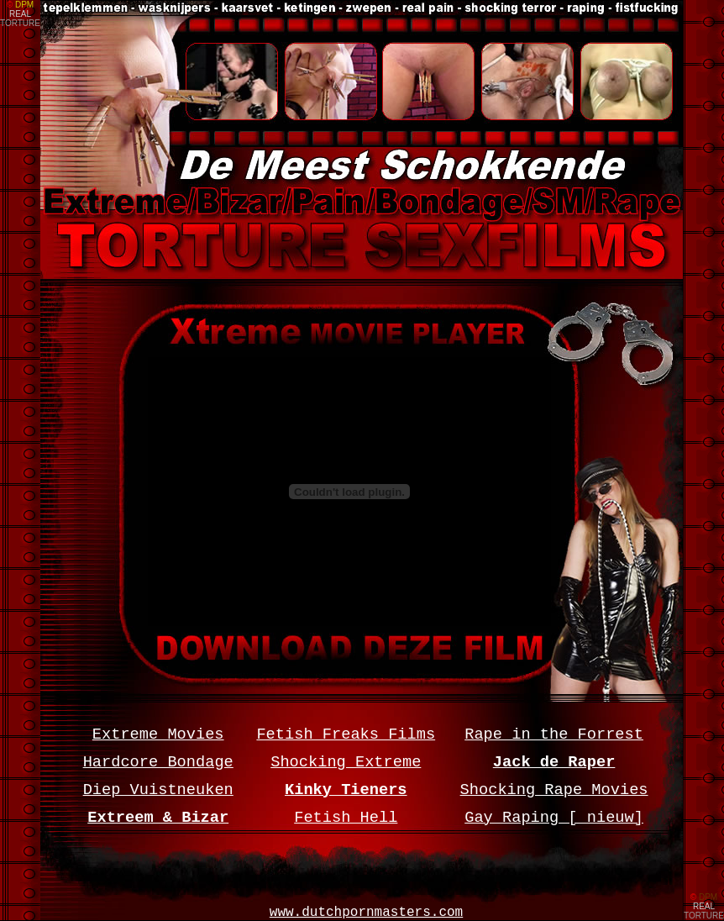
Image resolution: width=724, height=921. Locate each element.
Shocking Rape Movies (554, 790)
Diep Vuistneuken (158, 790)
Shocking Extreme (345, 762)
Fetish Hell (345, 817)
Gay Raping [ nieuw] (553, 817)
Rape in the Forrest (553, 734)
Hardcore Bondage (158, 762)
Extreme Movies (158, 734)
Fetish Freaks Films (345, 734)
